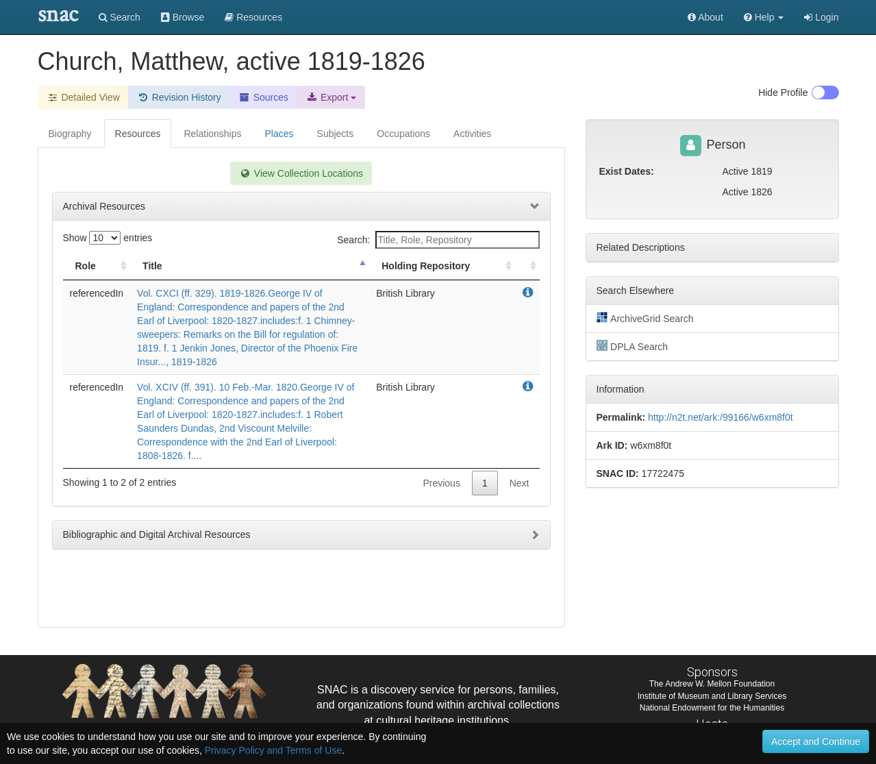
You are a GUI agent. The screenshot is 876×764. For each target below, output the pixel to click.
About (705, 17)
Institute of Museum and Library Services (712, 696)
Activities (472, 133)
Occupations (403, 133)
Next (519, 483)
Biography (70, 133)
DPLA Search (632, 346)
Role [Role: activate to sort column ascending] (85, 265)
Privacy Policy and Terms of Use (273, 750)
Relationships (212, 133)
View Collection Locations (301, 173)
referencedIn (97, 293)
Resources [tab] (138, 133)
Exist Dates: (626, 171)
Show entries (108, 238)
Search (119, 17)
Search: (438, 240)
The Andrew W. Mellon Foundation (712, 684)
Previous (441, 483)
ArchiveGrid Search (645, 318)
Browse (183, 17)
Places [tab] (279, 133)
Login (821, 17)
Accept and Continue (815, 741)
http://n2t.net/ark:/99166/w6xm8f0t (720, 417)
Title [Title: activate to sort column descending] (152, 265)
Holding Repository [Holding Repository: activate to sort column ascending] (425, 265)
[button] (764, 17)
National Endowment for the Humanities (712, 708)
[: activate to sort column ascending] (527, 266)
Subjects (335, 133)
